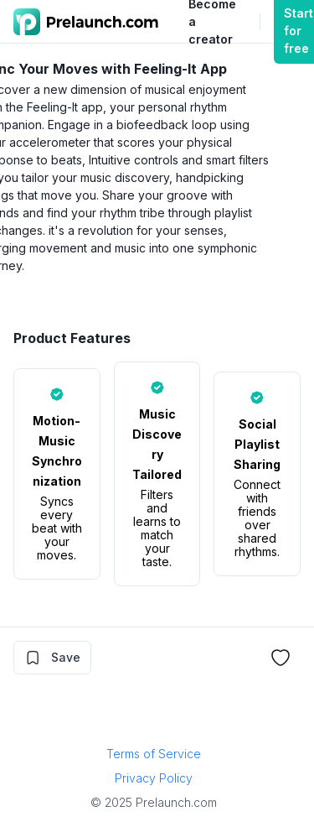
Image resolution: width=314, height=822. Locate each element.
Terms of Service (153, 754)
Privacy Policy (154, 778)
